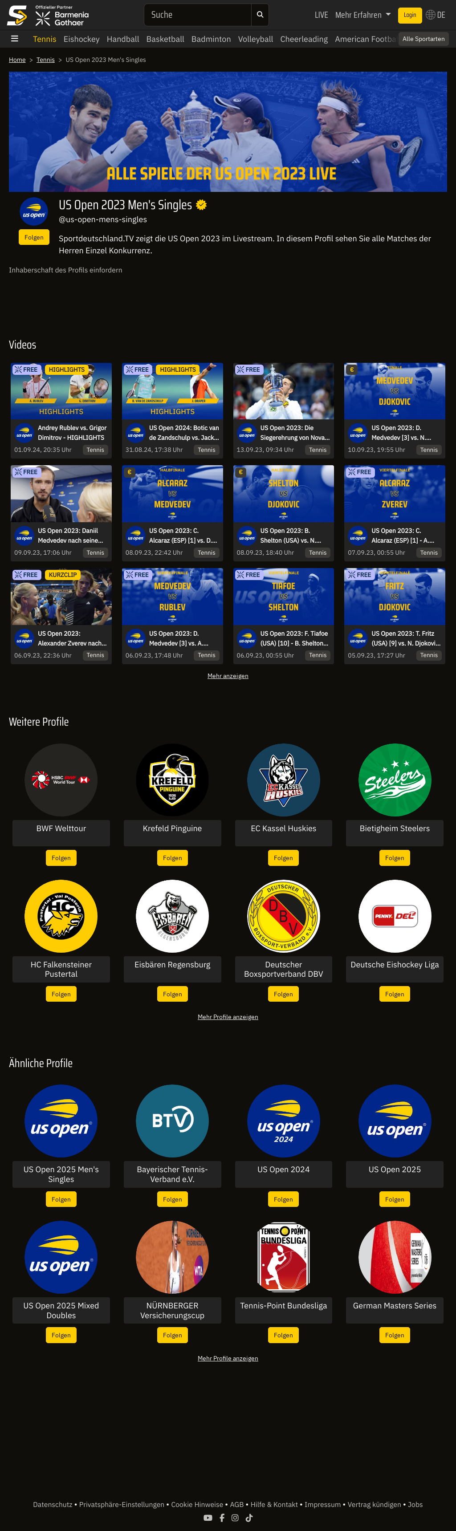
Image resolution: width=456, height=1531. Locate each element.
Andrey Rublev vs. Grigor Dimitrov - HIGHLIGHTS (72, 433)
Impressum (323, 1504)
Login (410, 15)
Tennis (45, 39)
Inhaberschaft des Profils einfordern (65, 270)
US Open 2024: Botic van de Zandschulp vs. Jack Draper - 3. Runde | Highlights (184, 433)
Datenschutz (53, 1504)
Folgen (34, 237)
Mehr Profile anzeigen (228, 1016)
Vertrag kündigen (375, 1504)
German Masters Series (395, 1306)
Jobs (415, 1504)
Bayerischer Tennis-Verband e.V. (172, 1174)
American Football (367, 39)
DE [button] (435, 15)
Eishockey (82, 39)
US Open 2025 (395, 1169)
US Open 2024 (283, 1169)
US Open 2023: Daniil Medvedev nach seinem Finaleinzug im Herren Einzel (70, 536)
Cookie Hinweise (198, 1504)
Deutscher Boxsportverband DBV (283, 969)
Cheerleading (304, 39)
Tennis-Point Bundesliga (283, 1306)
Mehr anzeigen (228, 675)
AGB (237, 1504)
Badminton (211, 39)
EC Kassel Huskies (283, 828)
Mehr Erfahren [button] (359, 15)
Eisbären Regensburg (172, 965)
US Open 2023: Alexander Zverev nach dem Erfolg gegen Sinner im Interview (72, 638)
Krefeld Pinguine (172, 828)
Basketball (165, 39)
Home (17, 60)
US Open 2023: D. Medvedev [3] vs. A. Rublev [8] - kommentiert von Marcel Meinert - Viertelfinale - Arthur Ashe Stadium (184, 638)
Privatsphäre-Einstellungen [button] (122, 1504)
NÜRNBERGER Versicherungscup (172, 1310)
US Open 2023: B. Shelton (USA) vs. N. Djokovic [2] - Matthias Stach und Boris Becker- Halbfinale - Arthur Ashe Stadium (294, 536)
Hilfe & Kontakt (275, 1504)
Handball (123, 39)
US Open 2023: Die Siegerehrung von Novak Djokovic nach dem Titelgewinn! (294, 433)
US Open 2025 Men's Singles (61, 1174)
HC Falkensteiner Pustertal (61, 969)
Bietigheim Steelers (395, 828)
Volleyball (255, 39)
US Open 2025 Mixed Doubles (61, 1310)
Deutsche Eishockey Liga (394, 965)
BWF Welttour (61, 828)
